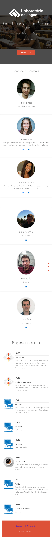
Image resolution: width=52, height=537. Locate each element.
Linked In (28, 531)
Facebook (21, 531)
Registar (26, 52)
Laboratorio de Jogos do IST (26, 526)
